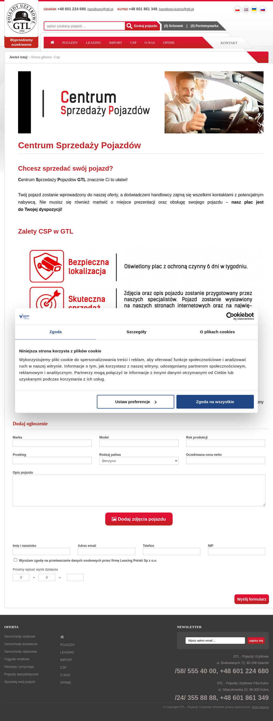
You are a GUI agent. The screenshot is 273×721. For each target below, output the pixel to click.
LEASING (93, 43)
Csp (57, 57)
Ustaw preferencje (135, 401)
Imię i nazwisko (24, 551)
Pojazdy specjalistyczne (21, 680)
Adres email (87, 551)
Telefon (148, 551)
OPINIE (169, 43)
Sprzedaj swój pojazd (19, 687)
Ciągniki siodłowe (16, 665)
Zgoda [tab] (55, 331)
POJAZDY (70, 43)
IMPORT (115, 43)
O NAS (150, 43)
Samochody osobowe (19, 642)
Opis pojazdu (23, 472)
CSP (133, 43)
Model (104, 437)
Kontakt (229, 43)
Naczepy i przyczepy (19, 672)
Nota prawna (260, 712)
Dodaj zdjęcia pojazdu (139, 524)
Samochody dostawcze (20, 650)
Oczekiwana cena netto (204, 454)
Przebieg (19, 454)
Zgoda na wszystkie (215, 401)
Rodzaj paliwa (110, 454)
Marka (17, 437)
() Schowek (173, 26)
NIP (210, 551)
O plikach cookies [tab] (217, 331)
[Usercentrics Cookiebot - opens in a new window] (230, 316)
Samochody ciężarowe (20, 657)
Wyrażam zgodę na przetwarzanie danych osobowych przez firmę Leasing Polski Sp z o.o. (85, 566)
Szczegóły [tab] (136, 331)
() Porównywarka (205, 26)
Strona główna (41, 57)
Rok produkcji (197, 437)
